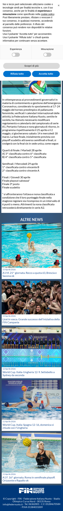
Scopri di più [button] (31, 65)
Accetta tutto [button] (46, 73)
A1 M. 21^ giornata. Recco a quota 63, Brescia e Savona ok (30, 274)
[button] (58, 5)
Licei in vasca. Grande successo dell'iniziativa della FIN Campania (31, 321)
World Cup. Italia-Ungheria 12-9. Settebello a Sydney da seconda (29, 373)
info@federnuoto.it (13, 504)
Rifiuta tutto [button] (17, 73)
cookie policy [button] (47, 14)
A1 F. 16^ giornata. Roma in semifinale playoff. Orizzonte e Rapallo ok (29, 479)
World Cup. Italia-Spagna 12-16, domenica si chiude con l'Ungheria (28, 426)
